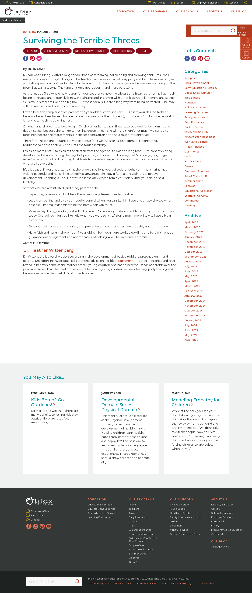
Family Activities (194, 117)
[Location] (216, 30)
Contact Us (217, 534)
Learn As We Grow (196, 195)
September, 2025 (195, 256)
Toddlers (134, 508)
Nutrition (190, 102)
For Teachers (192, 161)
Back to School (193, 127)
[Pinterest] (32, 58)
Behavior (32, 51)
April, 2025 (191, 281)
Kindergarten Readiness (199, 136)
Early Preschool (137, 517)
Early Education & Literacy (200, 87)
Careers (178, 2)
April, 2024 (191, 340)
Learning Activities (196, 112)
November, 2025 (194, 246)
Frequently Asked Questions (227, 529)
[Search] (237, 31)
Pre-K (132, 525)
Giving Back (218, 521)
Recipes (189, 78)
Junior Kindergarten (140, 529)
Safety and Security (196, 132)
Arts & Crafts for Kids (197, 176)
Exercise (189, 186)
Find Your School (12, 20)
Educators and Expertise (101, 508)
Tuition (174, 521)
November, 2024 (195, 305)
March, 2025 (192, 286)
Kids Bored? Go (47, 402)
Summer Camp (193, 181)
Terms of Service (146, 583)
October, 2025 (193, 251)
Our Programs (155, 11)
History (215, 525)
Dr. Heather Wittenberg (90, 51)
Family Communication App (186, 517)
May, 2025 (190, 276)
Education (126, 11)
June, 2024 (191, 330)
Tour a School (178, 508)
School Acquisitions (222, 513)
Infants (132, 504)
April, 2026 (191, 222)
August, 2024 (192, 320)
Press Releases (194, 146)
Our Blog (239, 11)
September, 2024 (195, 315)
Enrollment (176, 525)
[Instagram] (193, 58)
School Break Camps (141, 549)
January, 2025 (193, 295)
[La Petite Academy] (16, 11)
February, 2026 (194, 232)
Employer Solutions (205, 2)
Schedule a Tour (41, 2)
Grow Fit (133, 562)
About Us (214, 11)
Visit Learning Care (98, 583)
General (189, 166)
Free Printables (194, 122)
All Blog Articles (220, 546)
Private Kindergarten (141, 534)
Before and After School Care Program (143, 539)
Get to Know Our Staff (198, 92)
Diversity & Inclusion (222, 504)
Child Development (196, 83)
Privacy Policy (123, 583)
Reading (189, 205)
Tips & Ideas (192, 97)
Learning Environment (100, 517)
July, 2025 (190, 266)
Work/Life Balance (196, 141)
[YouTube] (207, 58)
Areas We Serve (206, 583)
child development (56, 51)
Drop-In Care (136, 545)
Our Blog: (29, 31)
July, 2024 (190, 325)
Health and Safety (180, 513)
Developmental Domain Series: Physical (120, 404)
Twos (132, 513)
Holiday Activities (195, 107)
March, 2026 (192, 227)
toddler (143, 51)
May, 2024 (190, 335)
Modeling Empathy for (196, 402)
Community (191, 200)
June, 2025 (191, 271)
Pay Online (156, 2)
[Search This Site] (54, 581)
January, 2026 (193, 237)
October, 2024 (193, 310)
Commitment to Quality (101, 513)
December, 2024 (195, 300)
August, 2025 (192, 261)
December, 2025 (194, 242)
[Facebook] (25, 58)
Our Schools (187, 11)
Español (232, 2)
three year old (122, 51)
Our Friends (192, 151)
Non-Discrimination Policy (176, 583)
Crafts (188, 156)
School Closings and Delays (185, 534)
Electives (134, 557)
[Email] (39, 58)
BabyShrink (125, 260)
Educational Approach (198, 190)
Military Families (179, 529)
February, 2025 (193, 291)
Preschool (135, 521)
